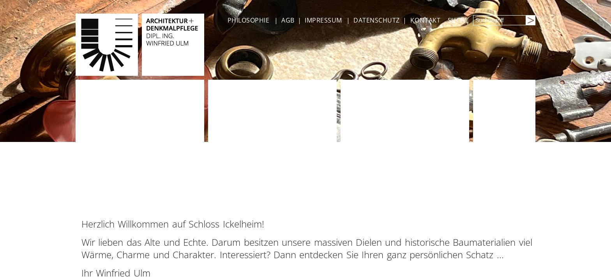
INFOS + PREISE (244, 200)
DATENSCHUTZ (376, 20)
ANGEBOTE (107, 200)
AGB (287, 20)
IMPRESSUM (323, 20)
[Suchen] (530, 20)
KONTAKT (425, 20)
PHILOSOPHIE (248, 20)
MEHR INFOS (506, 200)
